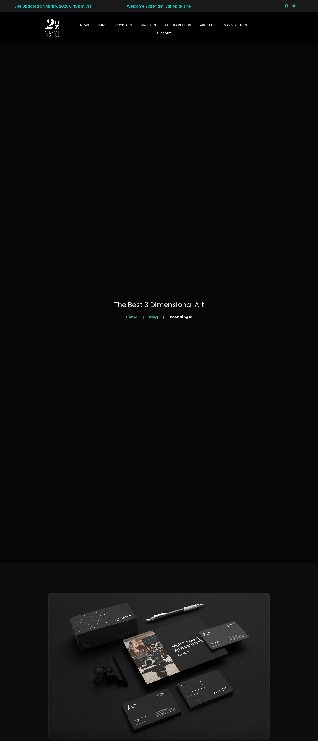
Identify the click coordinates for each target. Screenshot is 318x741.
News (84, 25)
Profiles (148, 25)
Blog (154, 317)
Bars (102, 25)
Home (132, 317)
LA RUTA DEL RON (178, 25)
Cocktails (123, 25)
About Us (207, 25)
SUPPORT (163, 33)
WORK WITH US (235, 25)
